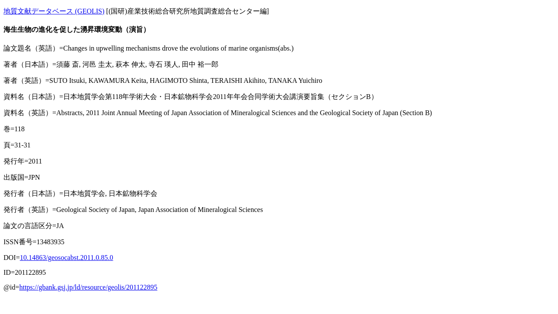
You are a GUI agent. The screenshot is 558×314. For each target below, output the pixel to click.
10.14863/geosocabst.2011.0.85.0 (66, 257)
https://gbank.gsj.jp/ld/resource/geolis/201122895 (88, 287)
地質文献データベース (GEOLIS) (54, 11)
